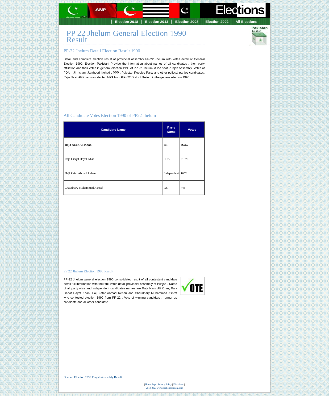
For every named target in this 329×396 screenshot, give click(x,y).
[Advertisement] (238, 115)
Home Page (150, 384)
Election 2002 (217, 22)
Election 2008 (186, 22)
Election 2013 (156, 22)
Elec (240, 10)
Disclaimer (178, 384)
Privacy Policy (165, 384)
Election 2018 (126, 22)
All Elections (246, 22)
